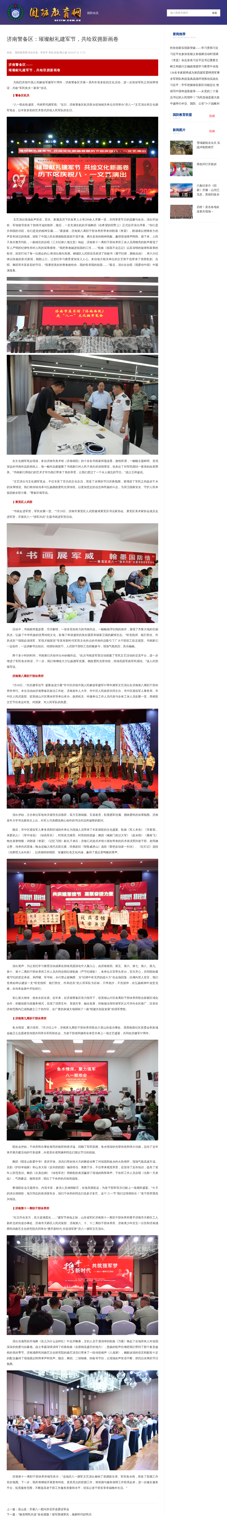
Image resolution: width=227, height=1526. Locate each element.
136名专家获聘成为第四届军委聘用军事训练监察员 (195, 73)
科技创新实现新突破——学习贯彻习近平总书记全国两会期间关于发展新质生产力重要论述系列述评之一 (194, 48)
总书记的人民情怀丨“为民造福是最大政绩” (195, 98)
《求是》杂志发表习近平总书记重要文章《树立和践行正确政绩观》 (194, 61)
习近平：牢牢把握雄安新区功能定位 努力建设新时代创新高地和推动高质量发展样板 (194, 85)
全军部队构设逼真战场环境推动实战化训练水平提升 (194, 79)
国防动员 (92, 13)
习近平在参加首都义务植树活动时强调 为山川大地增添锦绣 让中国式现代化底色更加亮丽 (194, 55)
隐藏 (212, 115)
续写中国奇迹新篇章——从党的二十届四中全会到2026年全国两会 (194, 92)
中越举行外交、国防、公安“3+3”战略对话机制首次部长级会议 (195, 104)
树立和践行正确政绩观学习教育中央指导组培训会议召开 (194, 67)
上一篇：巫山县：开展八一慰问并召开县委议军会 (38, 1509)
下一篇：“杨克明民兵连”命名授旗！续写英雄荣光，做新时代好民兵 (49, 1514)
